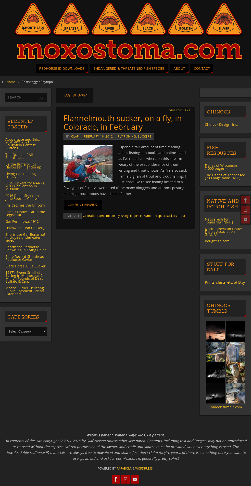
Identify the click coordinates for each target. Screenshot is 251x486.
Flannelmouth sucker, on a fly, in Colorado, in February (122, 122)
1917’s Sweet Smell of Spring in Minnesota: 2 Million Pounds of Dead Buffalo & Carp (24, 277)
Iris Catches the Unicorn (25, 205)
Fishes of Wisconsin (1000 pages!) (221, 167)
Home (10, 82)
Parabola (124, 468)
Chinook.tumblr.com (225, 407)
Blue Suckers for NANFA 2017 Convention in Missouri (25, 186)
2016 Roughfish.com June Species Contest (22, 197)
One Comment (179, 110)
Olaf (75, 136)
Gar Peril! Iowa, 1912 (22, 221)
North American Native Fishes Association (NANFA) (224, 231)
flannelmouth (106, 216)
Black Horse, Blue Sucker (25, 266)
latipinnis (136, 216)
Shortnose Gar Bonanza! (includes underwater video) (25, 237)
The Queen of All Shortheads (19, 156)
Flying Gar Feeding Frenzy (20, 175)
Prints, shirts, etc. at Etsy (225, 282)
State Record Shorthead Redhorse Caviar (24, 258)
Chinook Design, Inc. (221, 124)
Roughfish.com (217, 241)
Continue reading (83, 204)
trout (181, 216)
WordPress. (144, 468)
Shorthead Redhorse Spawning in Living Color (25, 248)
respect (160, 216)
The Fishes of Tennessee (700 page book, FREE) (225, 176)
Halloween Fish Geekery (24, 227)
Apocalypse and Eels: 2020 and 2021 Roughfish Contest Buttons (22, 144)
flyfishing (122, 216)
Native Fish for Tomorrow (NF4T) (219, 220)
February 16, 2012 (98, 136)
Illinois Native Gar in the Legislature (25, 213)
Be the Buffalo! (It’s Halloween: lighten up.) (24, 165)
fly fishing (127, 136)
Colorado (89, 216)
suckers (144, 136)
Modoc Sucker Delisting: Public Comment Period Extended (25, 291)
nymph (148, 216)
